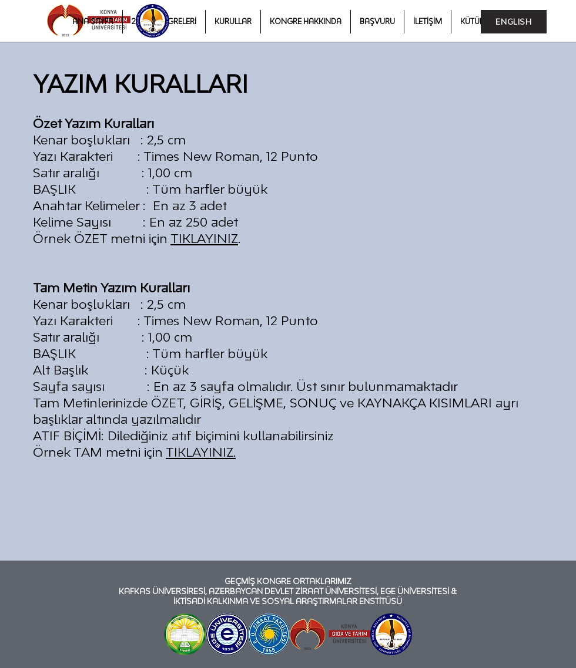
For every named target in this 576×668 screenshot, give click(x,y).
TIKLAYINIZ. (201, 452)
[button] (305, 21)
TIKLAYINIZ (204, 238)
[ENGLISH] (514, 21)
